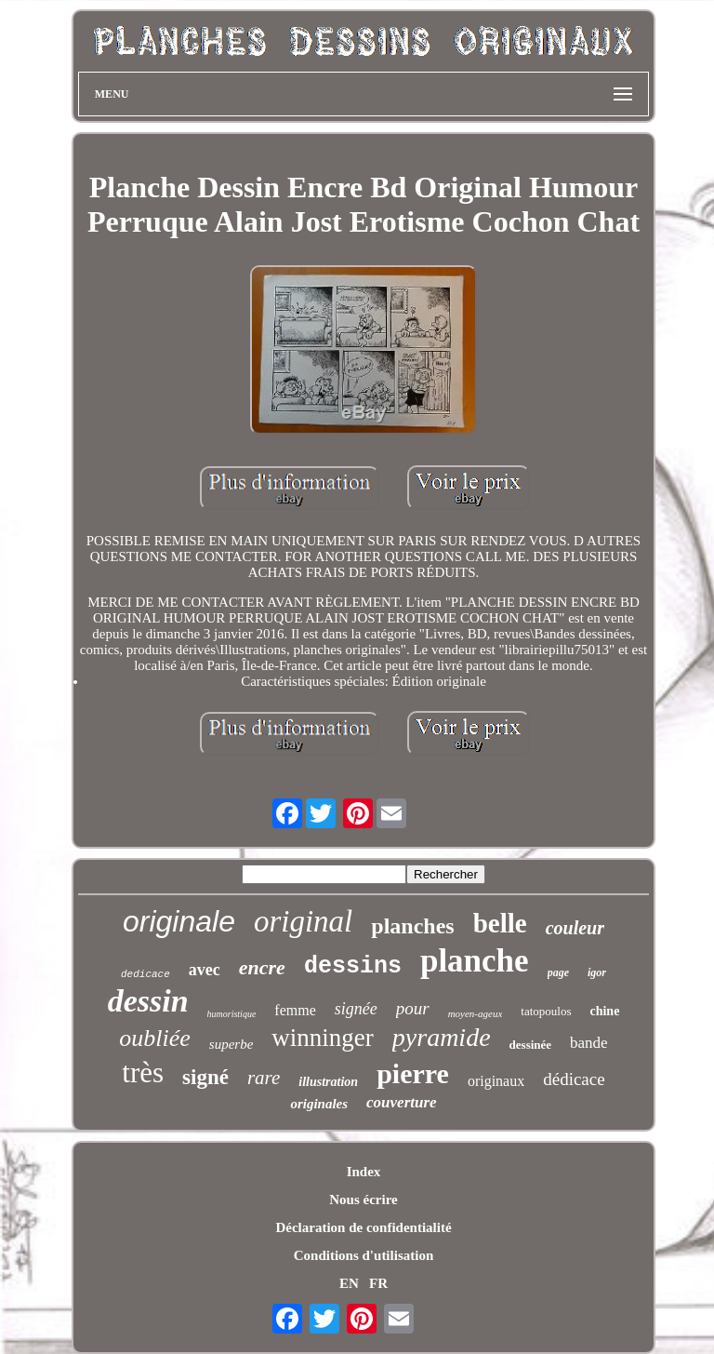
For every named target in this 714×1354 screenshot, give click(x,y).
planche (474, 961)
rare (263, 1077)
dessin (148, 1001)
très (143, 1072)
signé (205, 1077)
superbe (231, 1044)
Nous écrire (363, 1199)
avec (204, 969)
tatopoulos (546, 1011)
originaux (496, 1081)
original (303, 921)
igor (597, 972)
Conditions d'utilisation (363, 1255)
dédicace (573, 1079)
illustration (328, 1082)
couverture (401, 1102)
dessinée (530, 1045)
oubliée (155, 1038)
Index (364, 1171)
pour (413, 1008)
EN (349, 1283)
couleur (575, 928)
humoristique (232, 1014)
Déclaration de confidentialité (363, 1227)
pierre (413, 1073)
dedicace (145, 974)
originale (179, 921)
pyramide (441, 1037)
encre (262, 967)
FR (378, 1283)
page (558, 972)
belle (500, 923)
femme (294, 1010)
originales (319, 1103)
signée (356, 1008)
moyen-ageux (475, 1013)
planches (412, 926)
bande (589, 1043)
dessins (353, 966)
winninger (322, 1038)
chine (604, 1011)
